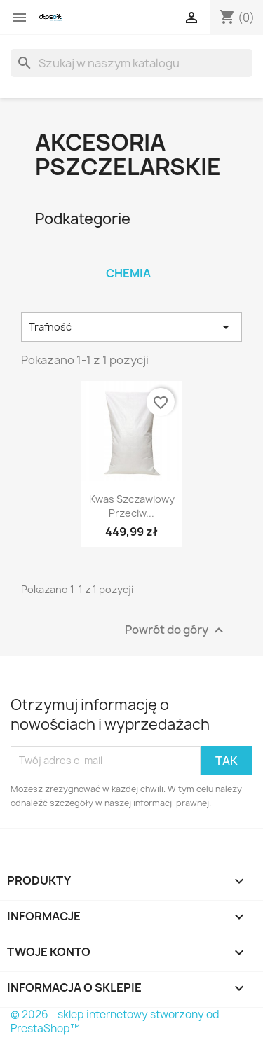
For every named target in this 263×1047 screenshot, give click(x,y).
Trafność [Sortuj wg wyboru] (131, 327)
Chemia (128, 273)
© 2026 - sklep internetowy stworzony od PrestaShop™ (115, 1021)
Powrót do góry (176, 630)
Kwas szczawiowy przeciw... (132, 506)
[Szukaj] (131, 63)
